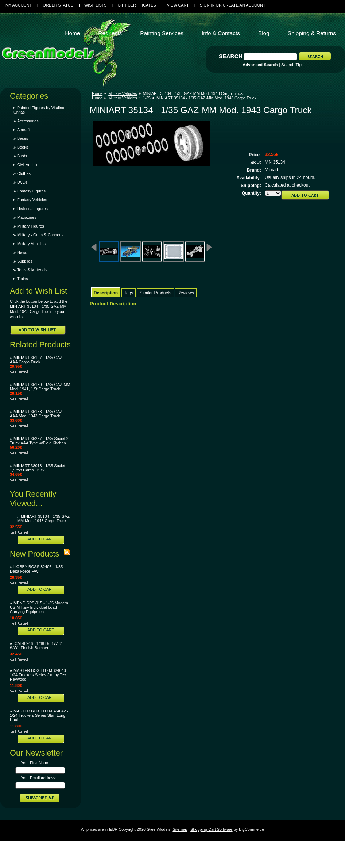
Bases (22, 138)
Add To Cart (40, 539)
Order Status (58, 5)
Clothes (24, 173)
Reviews (186, 292)
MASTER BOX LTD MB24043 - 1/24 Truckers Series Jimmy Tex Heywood (39, 674)
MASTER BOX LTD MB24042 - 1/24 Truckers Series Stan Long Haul (39, 715)
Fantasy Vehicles (32, 200)
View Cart (178, 5)
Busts (22, 156)
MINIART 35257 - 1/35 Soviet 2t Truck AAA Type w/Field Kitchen (40, 440)
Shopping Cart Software (211, 829)
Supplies (24, 261)
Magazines (26, 217)
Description (106, 292)
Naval (22, 252)
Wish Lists (95, 5)
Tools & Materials (32, 270)
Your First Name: (35, 763)
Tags (128, 292)
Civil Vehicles (28, 165)
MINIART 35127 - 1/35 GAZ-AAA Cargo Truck (36, 359)
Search (231, 56)
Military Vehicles (31, 243)
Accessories (28, 121)
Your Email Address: (39, 778)
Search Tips (292, 64)
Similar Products (155, 292)
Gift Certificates (137, 5)
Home (97, 93)
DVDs (22, 182)
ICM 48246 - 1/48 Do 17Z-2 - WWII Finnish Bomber (37, 645)
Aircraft (23, 129)
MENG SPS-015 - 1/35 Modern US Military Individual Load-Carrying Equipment (39, 607)
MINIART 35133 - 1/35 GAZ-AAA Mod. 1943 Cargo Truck (36, 413)
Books (22, 147)
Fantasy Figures (31, 191)
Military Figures (30, 226)
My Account (18, 5)
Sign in (207, 5)
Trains (22, 278)
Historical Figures (32, 208)
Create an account (244, 5)
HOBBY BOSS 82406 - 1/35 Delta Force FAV (36, 569)
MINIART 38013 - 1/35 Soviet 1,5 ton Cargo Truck (37, 467)
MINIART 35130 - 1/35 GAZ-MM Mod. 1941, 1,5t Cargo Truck (40, 386)
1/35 (147, 98)
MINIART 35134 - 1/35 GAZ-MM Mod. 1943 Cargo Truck (44, 518)
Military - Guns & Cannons (40, 235)
